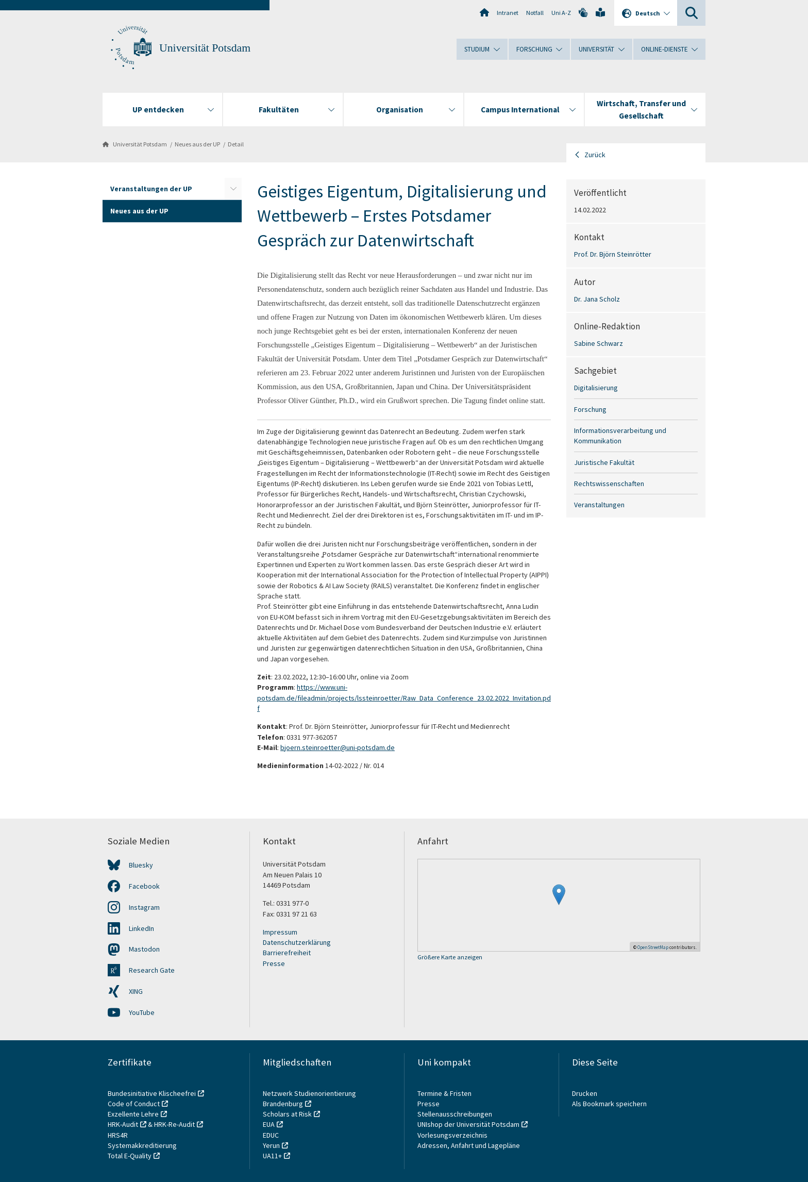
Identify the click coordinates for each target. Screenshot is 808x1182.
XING (136, 991)
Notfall (535, 12)
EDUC (271, 1135)
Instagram (144, 907)
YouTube (142, 1012)
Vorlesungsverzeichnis (453, 1135)
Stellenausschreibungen (454, 1114)
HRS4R (118, 1135)
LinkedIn (141, 928)
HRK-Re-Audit (174, 1124)
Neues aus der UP (197, 144)
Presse (274, 963)
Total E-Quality (130, 1155)
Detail (236, 144)
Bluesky (141, 865)
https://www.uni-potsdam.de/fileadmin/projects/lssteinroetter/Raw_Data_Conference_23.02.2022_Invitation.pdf (404, 697)
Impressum (280, 932)
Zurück (594, 154)
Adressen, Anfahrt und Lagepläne (468, 1145)
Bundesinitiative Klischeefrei (152, 1093)
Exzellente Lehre (133, 1114)
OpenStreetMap (652, 947)
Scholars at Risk (287, 1114)
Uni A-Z (561, 12)
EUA (269, 1124)
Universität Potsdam (204, 48)
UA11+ (272, 1155)
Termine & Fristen (445, 1093)
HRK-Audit (123, 1124)
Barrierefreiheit (287, 952)
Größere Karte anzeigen (449, 957)
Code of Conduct (134, 1103)
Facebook (144, 886)
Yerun (271, 1145)
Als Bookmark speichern (609, 1103)
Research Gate (152, 970)
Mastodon (144, 949)
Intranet (507, 12)
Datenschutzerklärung (297, 942)
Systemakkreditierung (142, 1145)
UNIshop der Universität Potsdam (468, 1124)
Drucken (584, 1093)
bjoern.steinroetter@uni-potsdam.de (337, 747)
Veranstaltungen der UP (151, 188)
